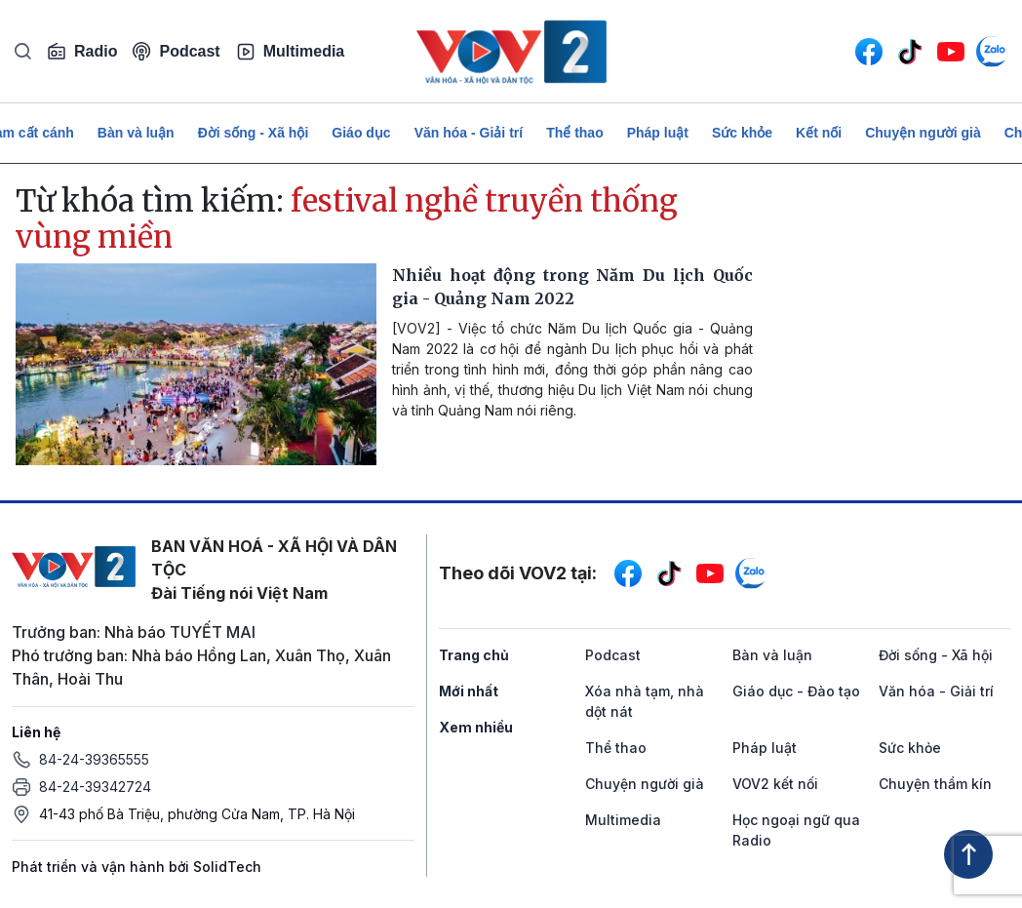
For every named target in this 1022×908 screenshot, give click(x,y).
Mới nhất (468, 691)
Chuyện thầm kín (935, 783)
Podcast (176, 51)
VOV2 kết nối (775, 783)
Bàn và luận (136, 132)
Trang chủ (474, 655)
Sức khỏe (742, 132)
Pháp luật (657, 132)
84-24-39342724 (95, 786)
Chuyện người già (923, 132)
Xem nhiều (476, 727)
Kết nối (819, 132)
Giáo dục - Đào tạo (796, 691)
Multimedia (290, 51)
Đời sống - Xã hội (253, 132)
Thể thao (575, 132)
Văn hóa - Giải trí (468, 132)
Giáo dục (361, 132)
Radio (82, 51)
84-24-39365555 (94, 759)
